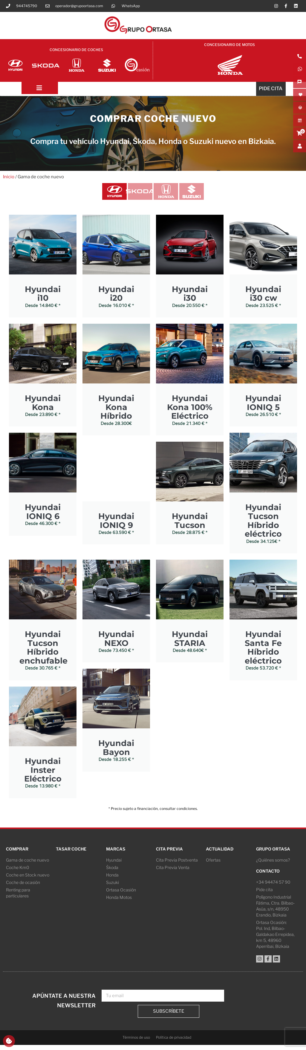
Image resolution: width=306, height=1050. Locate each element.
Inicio (8, 179)
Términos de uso (136, 1042)
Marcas (115, 853)
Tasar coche (71, 853)
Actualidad (219, 853)
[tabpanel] (153, 518)
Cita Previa (169, 853)
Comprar (17, 853)
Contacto (268, 875)
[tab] (106, 195)
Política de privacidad (173, 1042)
